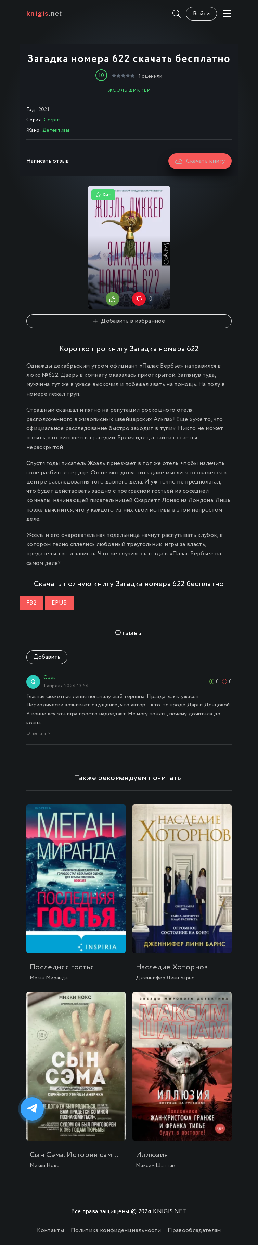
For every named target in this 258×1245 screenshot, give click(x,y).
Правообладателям (194, 1230)
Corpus (52, 120)
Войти (201, 14)
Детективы (55, 130)
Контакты (50, 1230)
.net (44, 13)
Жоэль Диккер (129, 90)
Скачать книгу (200, 161)
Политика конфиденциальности (116, 1230)
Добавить (47, 657)
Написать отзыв (47, 161)
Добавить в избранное (129, 321)
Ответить (38, 734)
